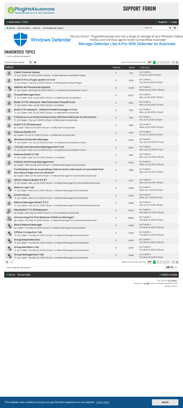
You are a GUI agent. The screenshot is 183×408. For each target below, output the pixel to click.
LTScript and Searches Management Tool (39, 146)
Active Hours (21, 194)
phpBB (146, 283)
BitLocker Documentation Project (70, 75)
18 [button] (173, 62)
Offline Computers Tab (28, 232)
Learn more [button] (102, 402)
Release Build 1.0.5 (25, 132)
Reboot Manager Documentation (70, 165)
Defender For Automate (68, 112)
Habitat (60, 105)
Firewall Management (27, 94)
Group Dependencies (27, 239)
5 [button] (168, 62)
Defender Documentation (69, 97)
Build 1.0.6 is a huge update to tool (34, 79)
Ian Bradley (172, 280)
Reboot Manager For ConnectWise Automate (74, 175)
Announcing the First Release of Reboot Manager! (44, 217)
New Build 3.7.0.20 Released (30, 209)
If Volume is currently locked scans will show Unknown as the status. (55, 117)
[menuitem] (24, 22)
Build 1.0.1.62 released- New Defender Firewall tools (44, 102)
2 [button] (157, 62)
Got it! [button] (165, 402)
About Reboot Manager (28, 224)
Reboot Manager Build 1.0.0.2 (31, 202)
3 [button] (161, 62)
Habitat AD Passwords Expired (32, 87)
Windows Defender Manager (31, 139)
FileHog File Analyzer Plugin (69, 82)
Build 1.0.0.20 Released (27, 124)
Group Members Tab (26, 247)
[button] (149, 62)
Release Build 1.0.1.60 (26, 154)
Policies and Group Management (34, 161)
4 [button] (164, 62)
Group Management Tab (29, 254)
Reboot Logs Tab (24, 187)
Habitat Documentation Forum (72, 90)
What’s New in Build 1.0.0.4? (30, 180)
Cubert (23, 75)
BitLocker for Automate (66, 120)
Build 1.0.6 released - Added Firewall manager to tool (45, 109)
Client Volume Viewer (27, 72)
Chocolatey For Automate (66, 213)
